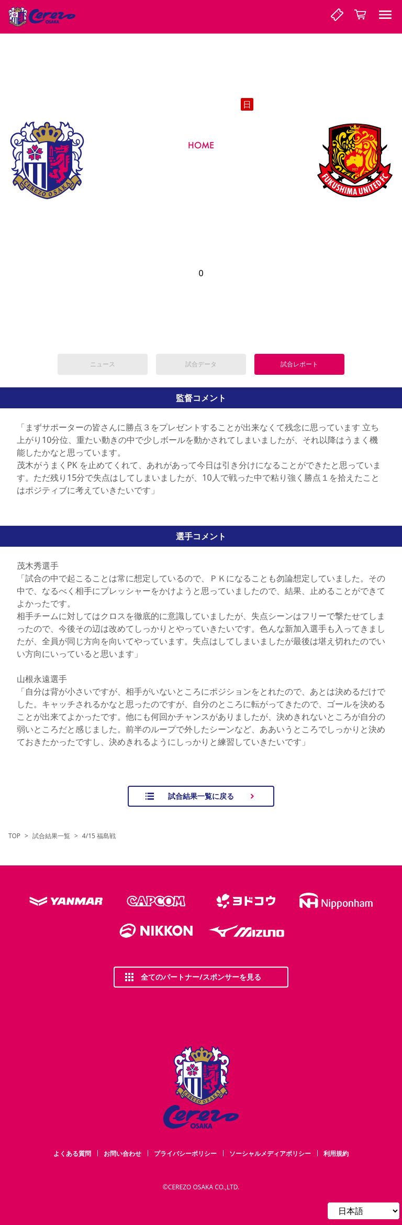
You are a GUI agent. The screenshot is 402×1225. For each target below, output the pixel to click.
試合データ (201, 364)
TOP (14, 836)
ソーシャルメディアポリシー (270, 1153)
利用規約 (336, 1153)
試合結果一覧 (51, 836)
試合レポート (299, 364)
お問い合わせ (122, 1153)
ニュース (102, 364)
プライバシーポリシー (185, 1153)
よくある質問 (72, 1153)
